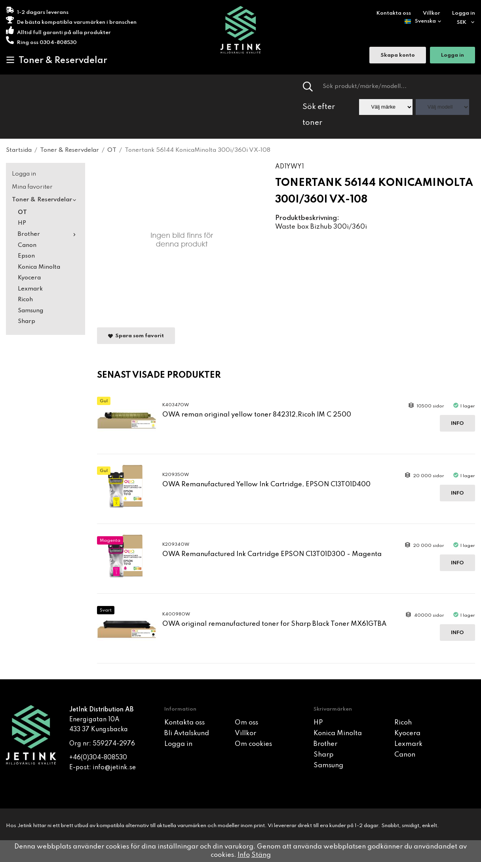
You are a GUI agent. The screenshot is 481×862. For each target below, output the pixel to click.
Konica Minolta (39, 267)
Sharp (26, 321)
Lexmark (30, 289)
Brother (48, 234)
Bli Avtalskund (186, 733)
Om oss (246, 722)
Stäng (261, 855)
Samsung (30, 311)
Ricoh (25, 299)
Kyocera (29, 278)
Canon (27, 245)
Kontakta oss (393, 13)
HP (22, 223)
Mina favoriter (32, 187)
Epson (26, 256)
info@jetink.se (114, 768)
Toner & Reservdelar (56, 60)
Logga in (463, 13)
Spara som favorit (136, 335)
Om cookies (253, 744)
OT (22, 212)
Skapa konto (397, 55)
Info (457, 423)
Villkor (431, 13)
